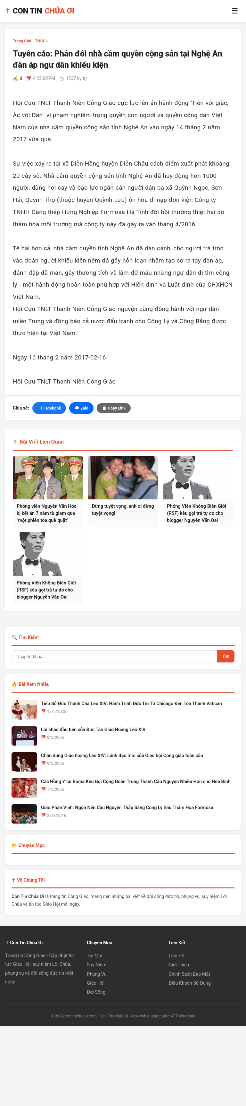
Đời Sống (96, 992)
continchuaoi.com (81, 1015)
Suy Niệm (96, 965)
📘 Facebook (49, 408)
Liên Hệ (176, 956)
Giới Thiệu (179, 965)
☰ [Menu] (234, 10)
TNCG (40, 41)
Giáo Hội (95, 983)
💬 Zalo (81, 408)
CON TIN (39, 11)
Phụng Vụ (96, 974)
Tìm (225, 656)
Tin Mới (94, 956)
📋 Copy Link (114, 408)
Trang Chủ (22, 41)
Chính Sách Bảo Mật (189, 974)
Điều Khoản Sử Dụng (190, 983)
